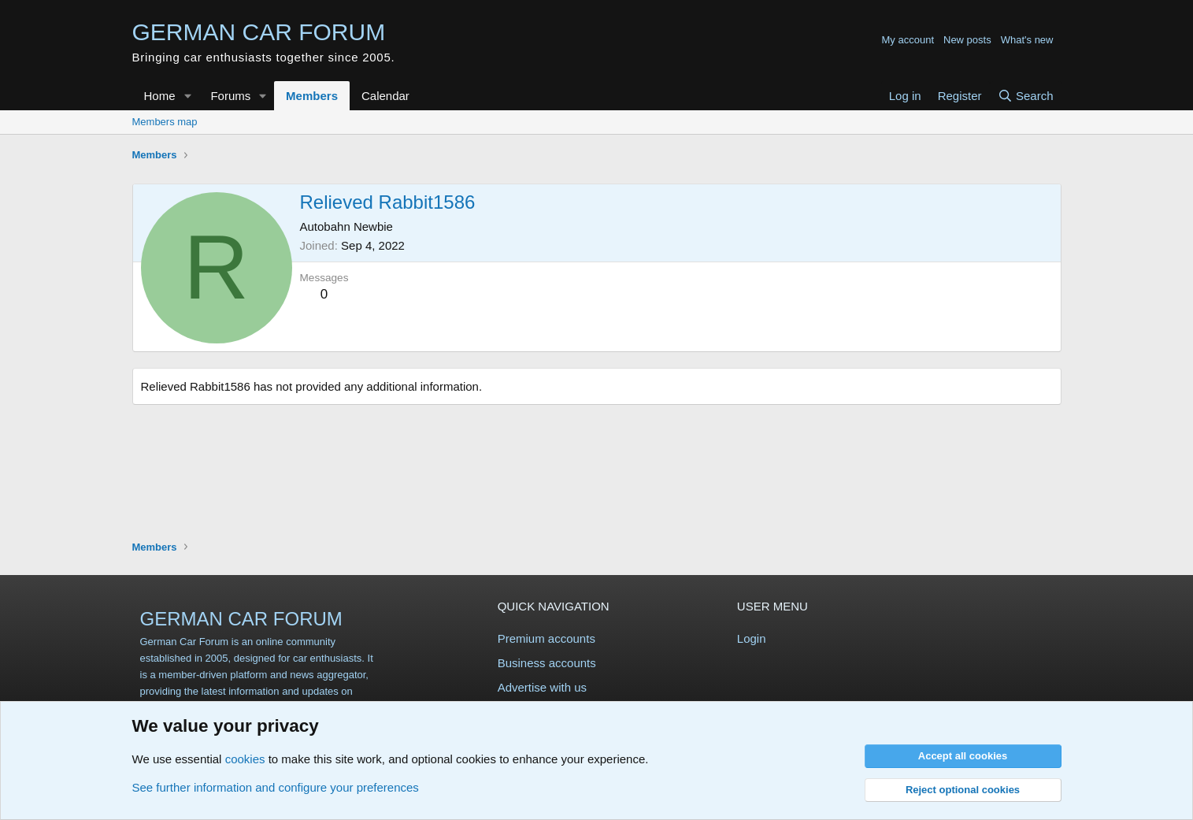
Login (751, 638)
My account (908, 40)
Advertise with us (542, 687)
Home (160, 95)
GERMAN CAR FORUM (241, 618)
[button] (187, 95)
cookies (245, 759)
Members (312, 95)
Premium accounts (546, 638)
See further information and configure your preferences (275, 787)
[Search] (1025, 95)
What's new (1027, 40)
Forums (230, 95)
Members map (165, 122)
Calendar (385, 95)
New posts (967, 40)
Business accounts (547, 663)
